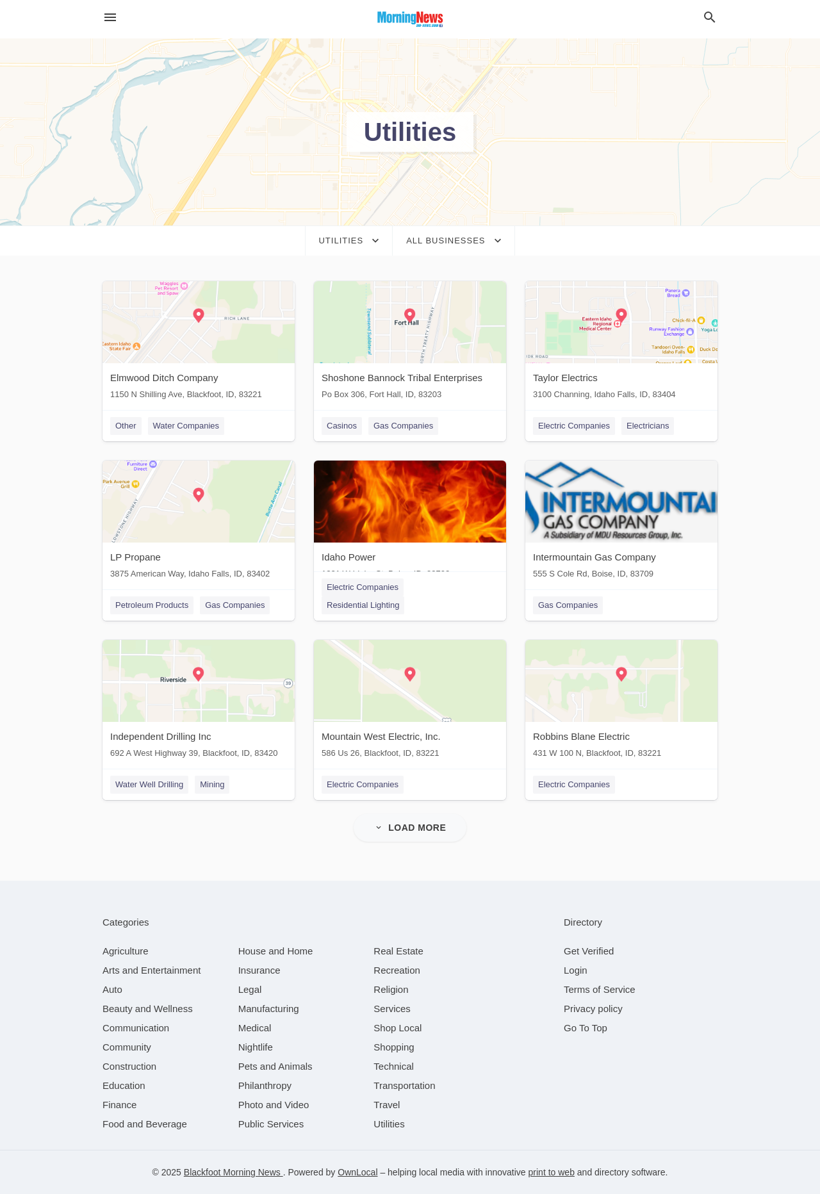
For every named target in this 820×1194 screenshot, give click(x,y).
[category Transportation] (404, 1085)
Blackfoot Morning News (233, 1172)
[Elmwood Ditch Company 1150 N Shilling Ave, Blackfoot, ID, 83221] (198, 343)
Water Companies (186, 425)
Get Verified (589, 950)
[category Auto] (112, 989)
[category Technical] (393, 1066)
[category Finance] (119, 1104)
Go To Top (585, 1027)
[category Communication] (135, 1027)
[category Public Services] (271, 1123)
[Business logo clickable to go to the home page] (410, 19)
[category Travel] (386, 1104)
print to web (552, 1172)
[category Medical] (255, 1027)
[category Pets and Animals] (275, 1066)
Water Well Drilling (149, 784)
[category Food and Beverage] (144, 1123)
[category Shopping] (393, 1047)
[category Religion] (390, 989)
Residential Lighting (363, 605)
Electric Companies (574, 425)
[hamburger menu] (110, 18)
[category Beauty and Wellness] (147, 1008)
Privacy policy (593, 1008)
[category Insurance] (259, 970)
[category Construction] (129, 1066)
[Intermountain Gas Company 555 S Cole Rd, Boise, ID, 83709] (621, 522)
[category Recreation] (396, 970)
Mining (212, 784)
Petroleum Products (151, 605)
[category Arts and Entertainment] (151, 970)
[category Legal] (250, 989)
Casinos (342, 425)
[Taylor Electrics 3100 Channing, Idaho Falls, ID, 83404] (621, 343)
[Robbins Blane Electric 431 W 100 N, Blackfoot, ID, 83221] (621, 702)
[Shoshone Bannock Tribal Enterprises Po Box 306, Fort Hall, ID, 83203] (410, 343)
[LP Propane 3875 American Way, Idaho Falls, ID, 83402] (198, 522)
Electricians (648, 425)
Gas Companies (403, 425)
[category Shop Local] (397, 1027)
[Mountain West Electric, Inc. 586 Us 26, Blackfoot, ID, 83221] (410, 702)
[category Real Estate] (398, 950)
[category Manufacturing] (268, 1008)
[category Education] (123, 1085)
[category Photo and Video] (273, 1104)
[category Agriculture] (125, 950)
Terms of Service (600, 989)
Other (125, 425)
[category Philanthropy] (264, 1085)
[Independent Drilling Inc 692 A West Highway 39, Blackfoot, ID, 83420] (198, 702)
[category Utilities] (388, 1123)
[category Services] (392, 1008)
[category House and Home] (275, 950)
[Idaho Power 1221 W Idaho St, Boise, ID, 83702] (410, 522)
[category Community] (126, 1047)
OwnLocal (357, 1172)
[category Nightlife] (255, 1047)
